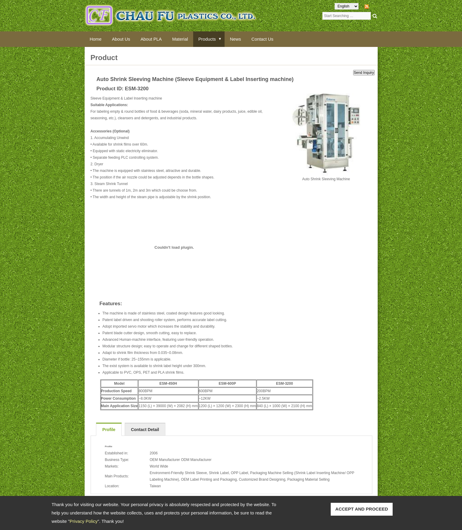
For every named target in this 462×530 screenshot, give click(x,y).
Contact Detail (145, 429)
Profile (108, 429)
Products (209, 39)
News (238, 39)
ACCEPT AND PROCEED (361, 508)
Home (96, 39)
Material (182, 39)
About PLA (152, 39)
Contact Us (266, 39)
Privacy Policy (83, 521)
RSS (374, 6)
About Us (122, 39)
